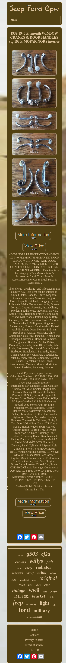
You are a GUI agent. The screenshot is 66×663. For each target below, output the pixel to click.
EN (31, 650)
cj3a (13, 579)
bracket (38, 596)
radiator (43, 567)
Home (34, 629)
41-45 (19, 569)
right (38, 585)
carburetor (17, 572)
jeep (18, 602)
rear (20, 555)
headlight (24, 580)
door (46, 584)
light (44, 603)
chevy (28, 568)
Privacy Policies (34, 639)
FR (37, 650)
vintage (18, 590)
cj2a (45, 554)
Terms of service (34, 644)
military (41, 610)
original (48, 578)
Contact (34, 634)
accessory (31, 604)
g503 (32, 554)
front (45, 592)
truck (22, 584)
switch (41, 572)
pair (49, 562)
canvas (20, 562)
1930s (51, 597)
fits (30, 584)
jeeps (53, 591)
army (30, 572)
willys (36, 561)
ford (24, 610)
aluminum (34, 616)
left (54, 605)
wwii (34, 590)
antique (53, 573)
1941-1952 (21, 596)
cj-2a (34, 580)
